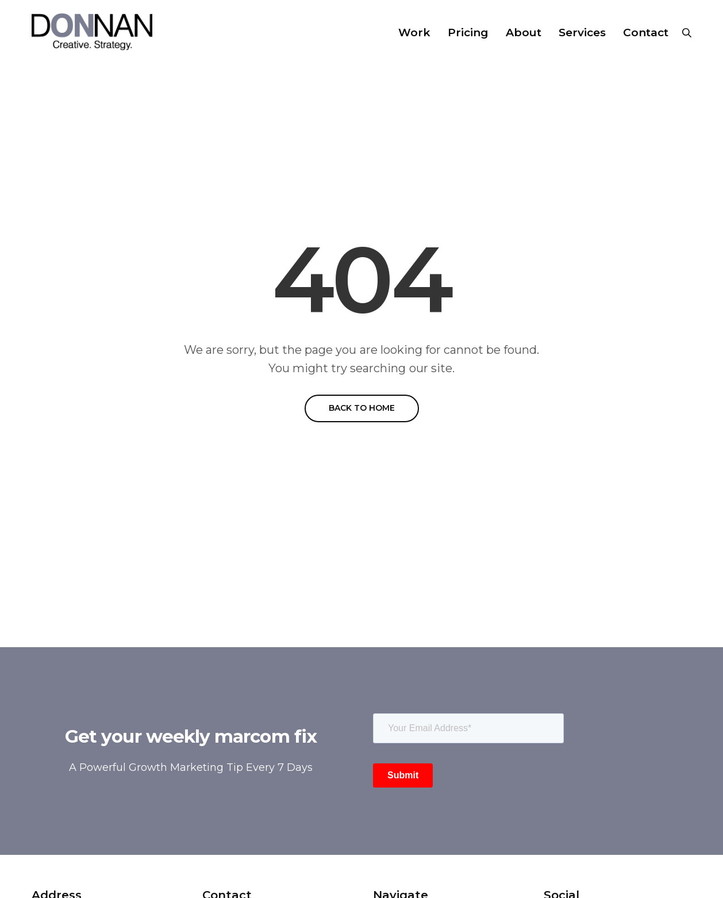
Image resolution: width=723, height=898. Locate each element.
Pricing (468, 32)
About (523, 32)
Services (582, 32)
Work (414, 32)
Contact (645, 32)
